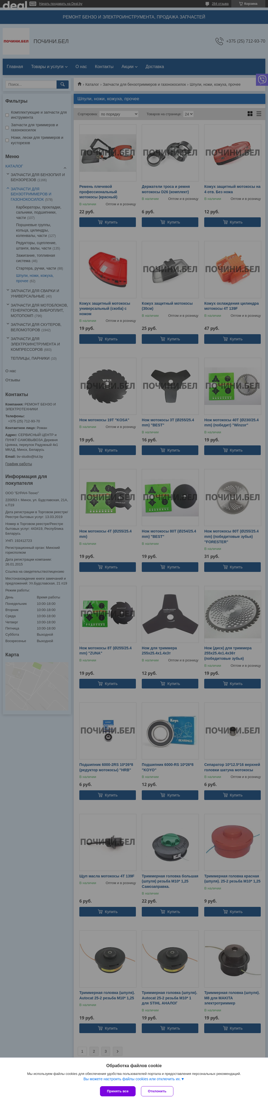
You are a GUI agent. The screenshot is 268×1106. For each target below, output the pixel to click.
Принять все (118, 1091)
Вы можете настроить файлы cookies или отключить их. (132, 1079)
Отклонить (157, 1091)
